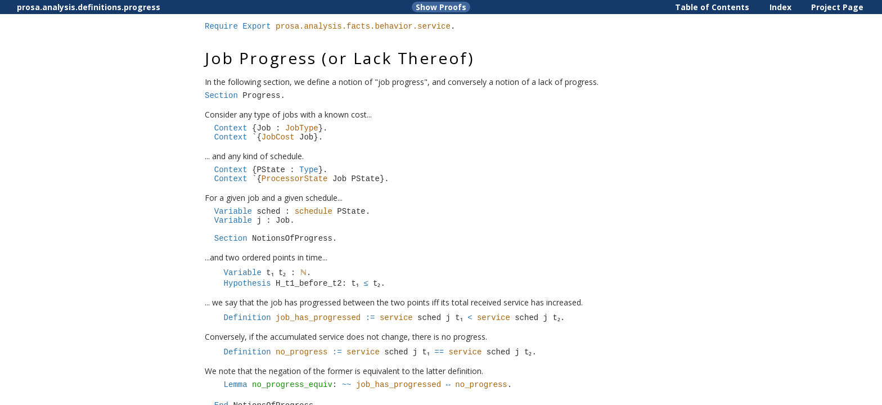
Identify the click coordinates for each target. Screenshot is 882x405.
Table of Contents (712, 7)
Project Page (837, 7)
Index (780, 7)
